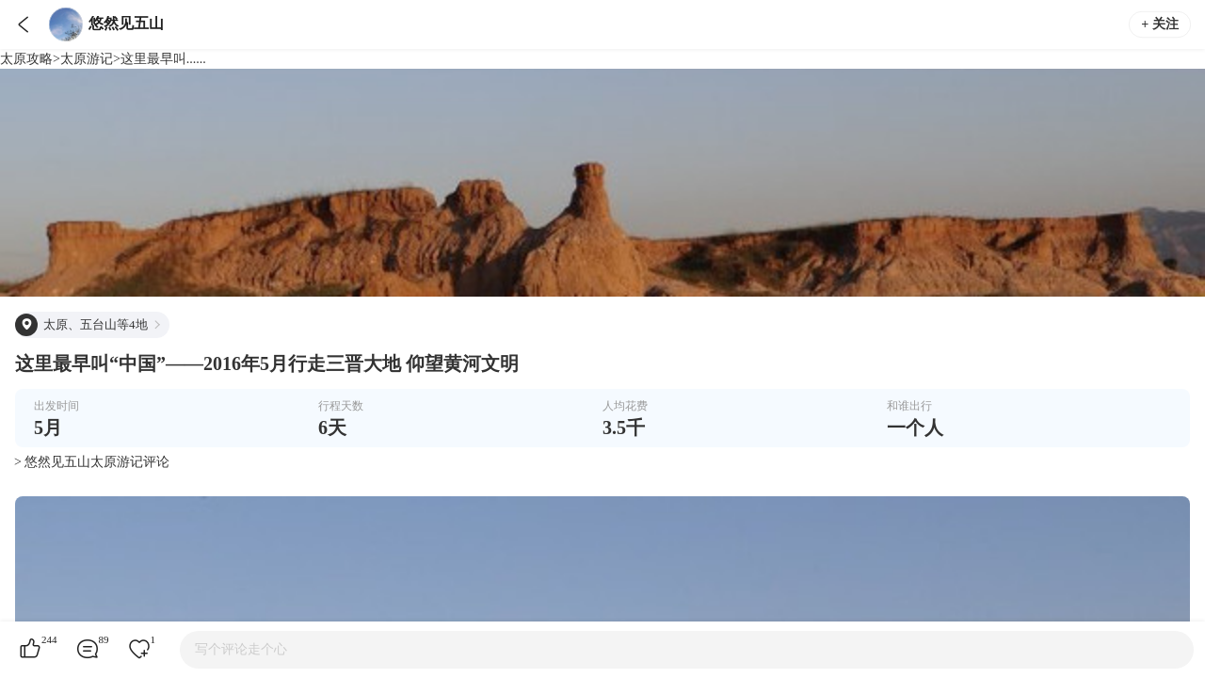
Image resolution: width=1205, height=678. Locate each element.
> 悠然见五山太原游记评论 (91, 462)
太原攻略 (26, 59)
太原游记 (86, 59)
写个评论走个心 (241, 649)
